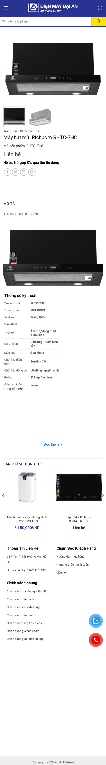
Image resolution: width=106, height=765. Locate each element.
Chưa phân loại (30, 131)
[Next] (103, 504)
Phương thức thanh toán (72, 564)
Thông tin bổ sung (21, 214)
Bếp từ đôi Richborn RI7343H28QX (79, 519)
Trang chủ (10, 131)
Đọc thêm (51, 444)
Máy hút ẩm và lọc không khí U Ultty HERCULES (27, 519)
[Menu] (6, 7)
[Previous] (3, 504)
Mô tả (9, 204)
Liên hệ (61, 572)
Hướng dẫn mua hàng (70, 556)
